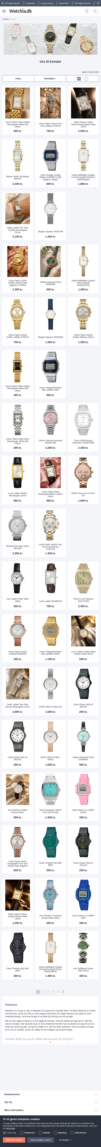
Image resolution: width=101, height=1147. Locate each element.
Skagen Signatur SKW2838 (50, 337)
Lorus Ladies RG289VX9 (50, 601)
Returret (12, 3)
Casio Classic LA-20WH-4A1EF (83, 811)
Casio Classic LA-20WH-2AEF (83, 916)
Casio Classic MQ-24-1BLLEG (83, 864)
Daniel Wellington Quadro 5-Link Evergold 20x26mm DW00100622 (83, 177)
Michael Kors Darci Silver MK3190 (17, 547)
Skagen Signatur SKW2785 (50, 231)
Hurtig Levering (47, 3)
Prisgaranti (30, 3)
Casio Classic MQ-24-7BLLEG (83, 705)
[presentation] (3, 3)
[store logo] (20, 10)
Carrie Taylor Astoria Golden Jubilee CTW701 (17, 336)
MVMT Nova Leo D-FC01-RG (83, 494)
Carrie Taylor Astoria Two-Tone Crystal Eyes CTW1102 (50, 546)
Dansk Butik (63, 3)
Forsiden (5, 19)
